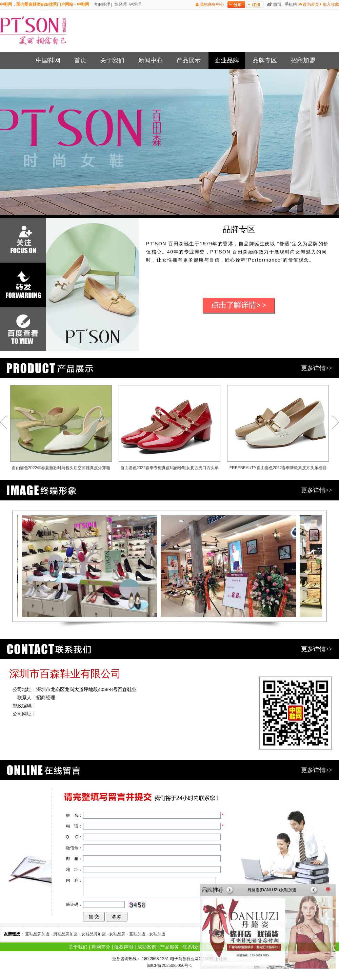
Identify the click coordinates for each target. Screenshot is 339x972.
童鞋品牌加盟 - (39, 934)
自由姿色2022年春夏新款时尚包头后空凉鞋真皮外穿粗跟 (61, 429)
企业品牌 (227, 60)
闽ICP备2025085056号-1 (169, 965)
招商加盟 (303, 60)
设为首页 (311, 4)
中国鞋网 (48, 60)
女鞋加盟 (157, 934)
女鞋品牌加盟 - (95, 934)
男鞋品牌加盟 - (67, 934)
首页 (80, 60)
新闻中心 (150, 60)
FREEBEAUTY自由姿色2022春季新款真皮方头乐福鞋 (278, 427)
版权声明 (123, 947)
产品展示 (188, 60)
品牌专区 (265, 60)
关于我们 (112, 60)
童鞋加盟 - (139, 934)
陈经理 (120, 4)
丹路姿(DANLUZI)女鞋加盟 (271, 890)
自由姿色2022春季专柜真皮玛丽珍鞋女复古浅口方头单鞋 (169, 429)
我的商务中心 (212, 4)
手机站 (291, 4)
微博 (277, 4)
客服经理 (101, 4)
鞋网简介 (101, 947)
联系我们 (192, 947)
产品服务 (169, 947)
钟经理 (134, 4)
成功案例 (146, 947)
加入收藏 (331, 4)
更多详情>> (316, 368)
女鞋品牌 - (119, 934)
